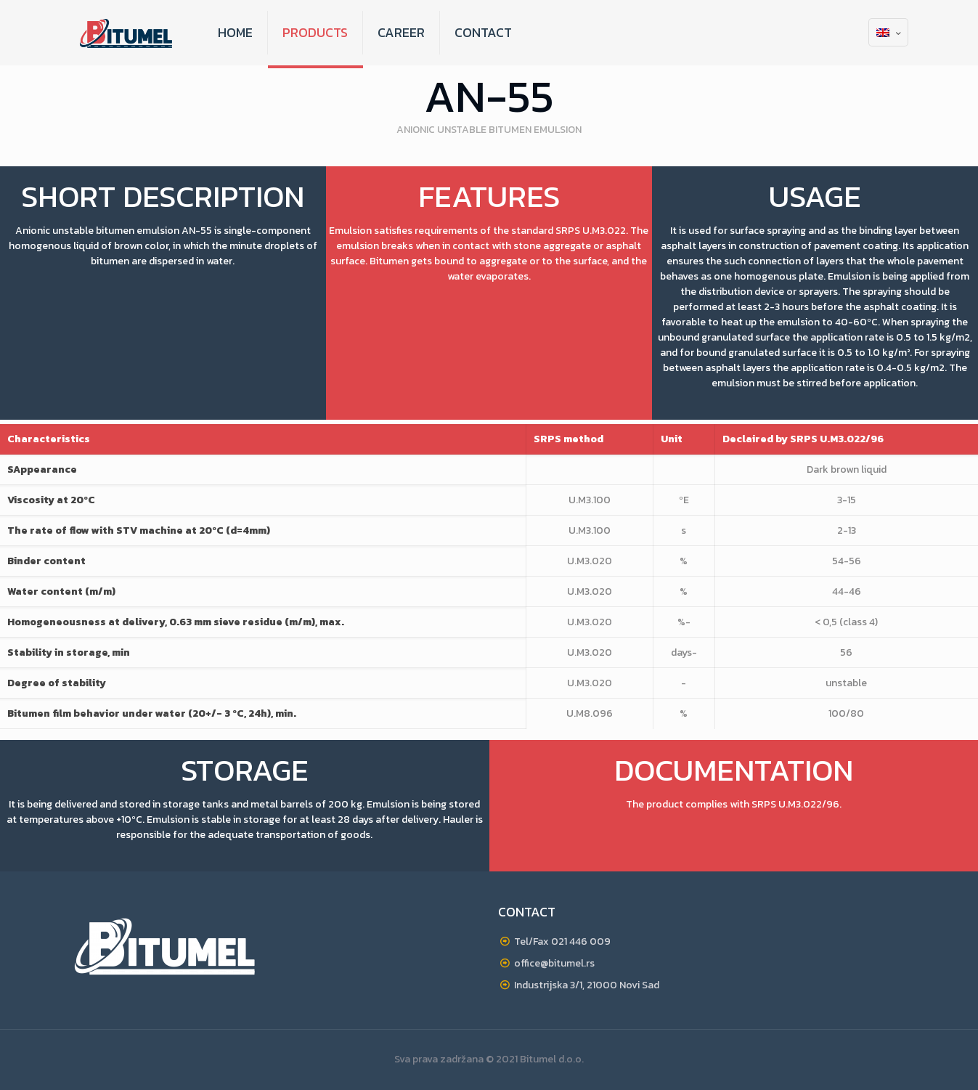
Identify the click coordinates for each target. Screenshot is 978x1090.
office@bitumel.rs (554, 963)
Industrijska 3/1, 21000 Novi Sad (586, 985)
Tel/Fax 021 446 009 (562, 941)
